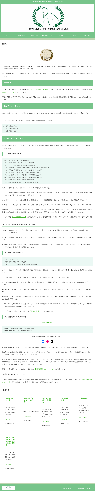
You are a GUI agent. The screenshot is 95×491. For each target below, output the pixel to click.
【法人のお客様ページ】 (19, 217)
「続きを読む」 (9, 419)
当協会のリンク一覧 (10, 399)
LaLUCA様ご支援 (65, 399)
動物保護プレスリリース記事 (28, 400)
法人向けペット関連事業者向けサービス (40, 90)
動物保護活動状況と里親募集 (46, 400)
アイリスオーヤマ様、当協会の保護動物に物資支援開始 (10, 441)
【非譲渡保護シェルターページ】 (45, 369)
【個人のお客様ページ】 (36, 311)
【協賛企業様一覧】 (47, 322)
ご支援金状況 (83, 398)
